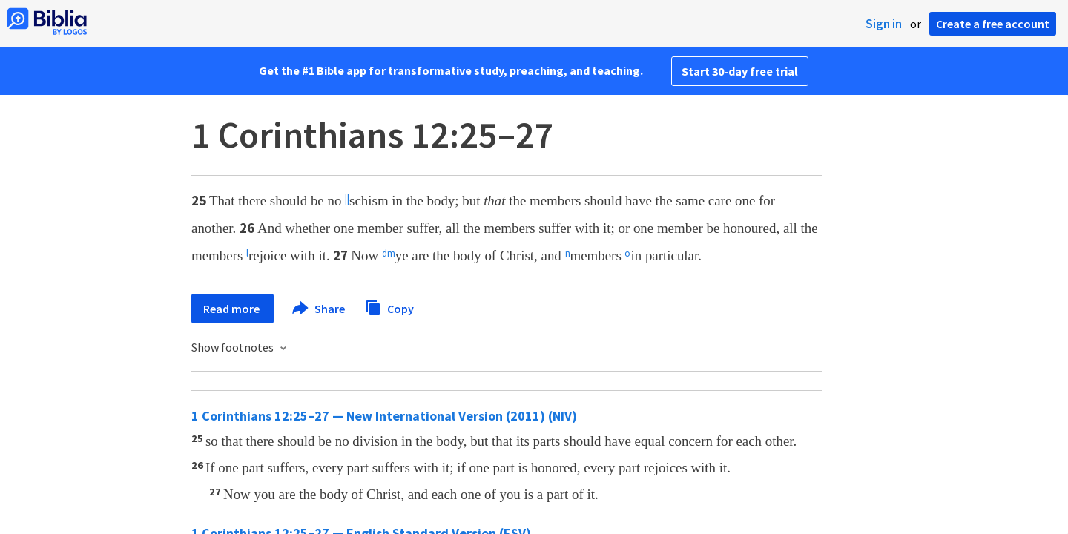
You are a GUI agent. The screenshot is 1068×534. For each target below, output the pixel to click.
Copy (389, 306)
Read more (232, 308)
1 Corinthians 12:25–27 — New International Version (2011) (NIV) (384, 415)
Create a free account (992, 23)
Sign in (884, 24)
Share (319, 308)
